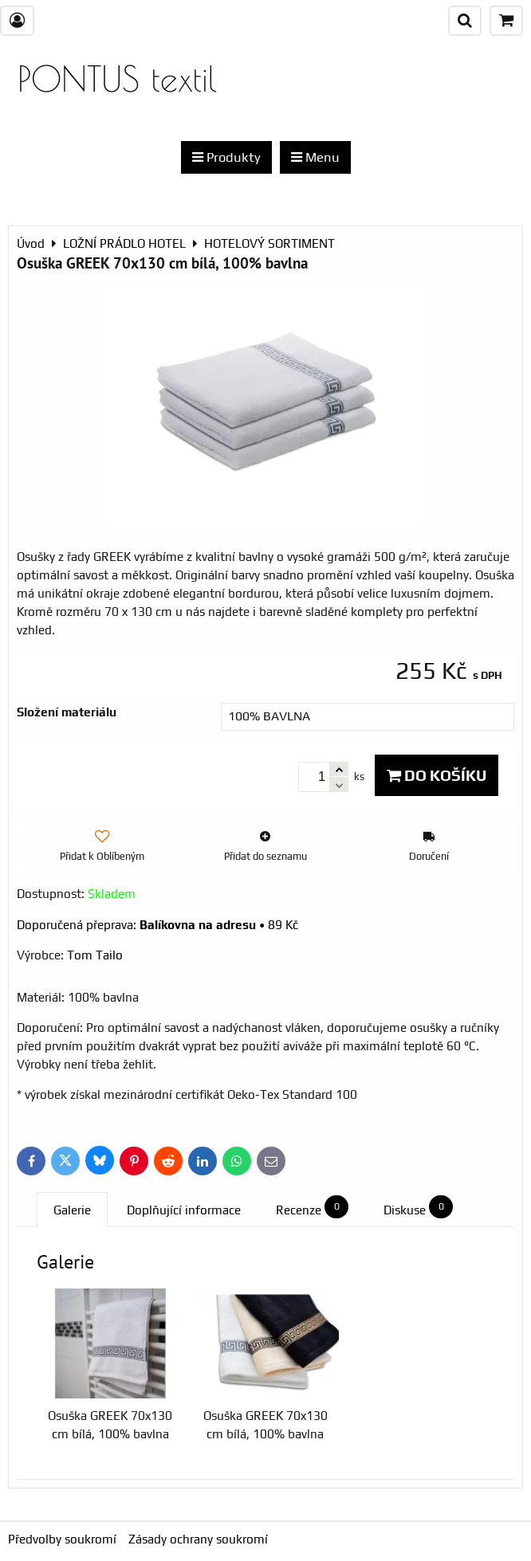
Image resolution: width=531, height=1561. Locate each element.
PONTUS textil (117, 78)
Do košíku (436, 775)
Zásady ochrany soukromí (198, 1539)
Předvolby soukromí (62, 1539)
